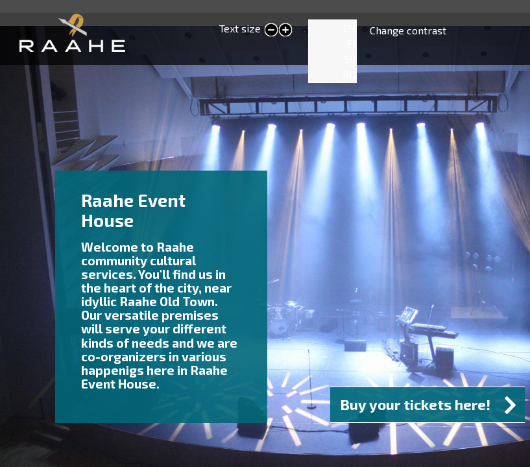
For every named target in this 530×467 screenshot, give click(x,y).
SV (350, 59)
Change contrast (408, 30)
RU (349, 74)
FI (351, 43)
